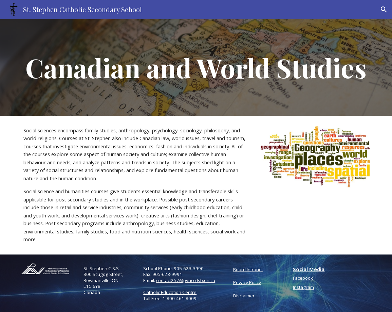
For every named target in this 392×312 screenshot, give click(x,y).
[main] (196, 67)
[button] (384, 9)
